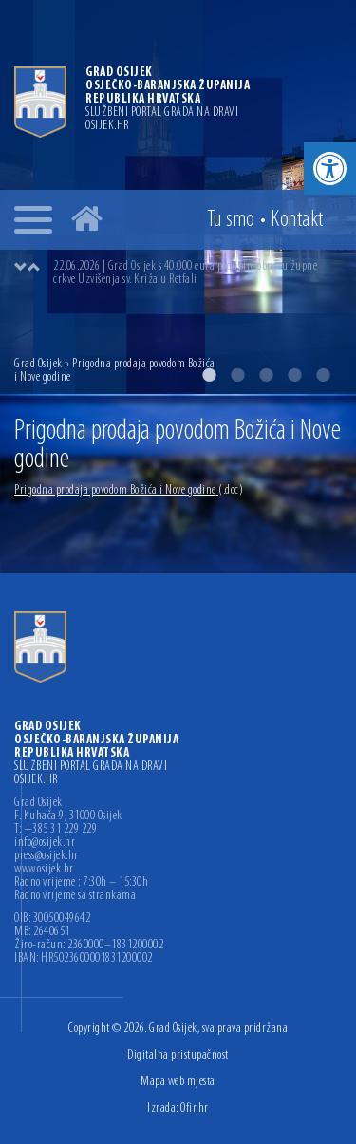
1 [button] (208, 375)
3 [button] (265, 375)
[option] (197, 273)
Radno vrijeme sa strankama (75, 896)
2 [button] (237, 375)
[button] (330, 168)
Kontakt (297, 220)
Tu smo (231, 220)
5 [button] (322, 375)
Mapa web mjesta (178, 1082)
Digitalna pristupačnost (178, 1055)
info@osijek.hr (44, 843)
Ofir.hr (194, 1108)
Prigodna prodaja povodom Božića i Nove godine (128, 490)
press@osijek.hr (46, 856)
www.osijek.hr (44, 869)
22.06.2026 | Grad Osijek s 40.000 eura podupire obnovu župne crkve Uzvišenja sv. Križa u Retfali (185, 273)
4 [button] (294, 375)
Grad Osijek (39, 364)
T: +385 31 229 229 (55, 829)
